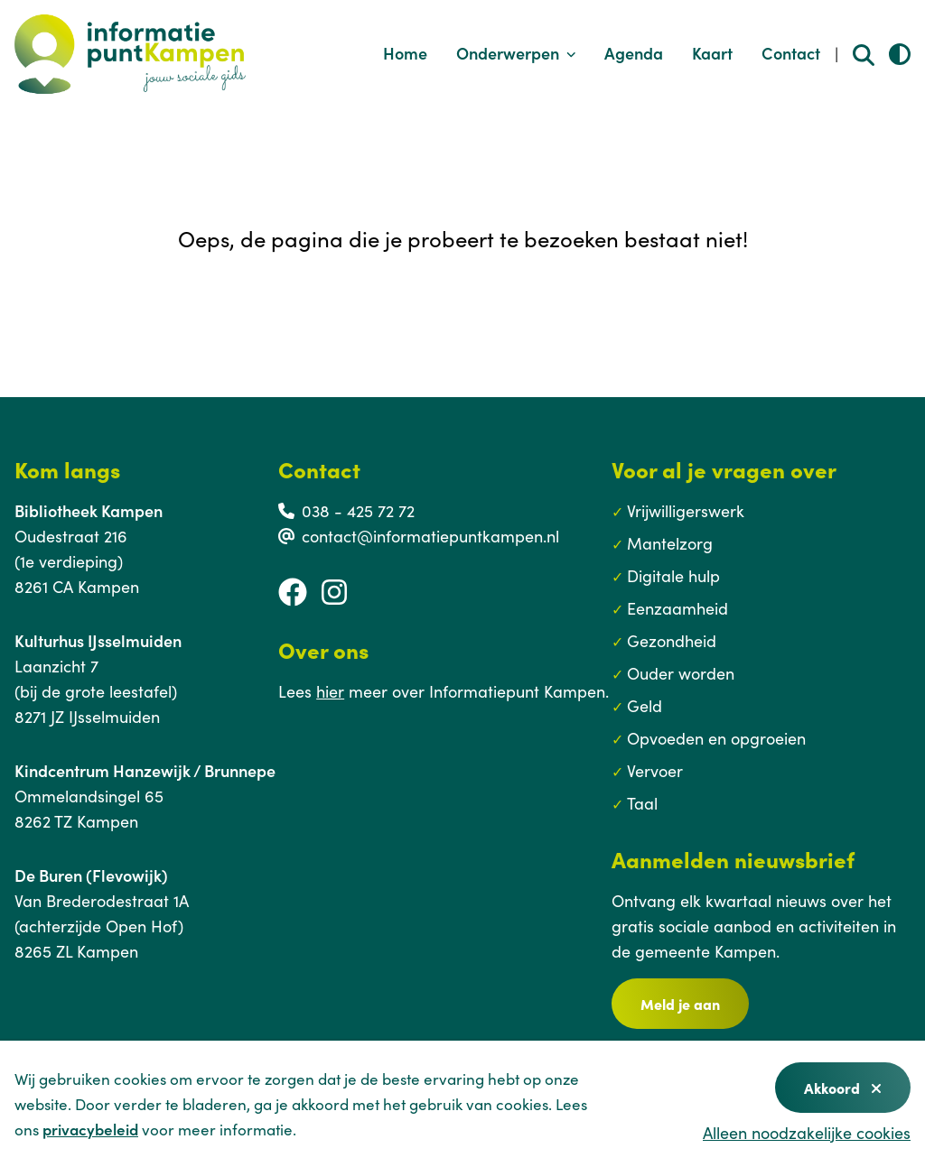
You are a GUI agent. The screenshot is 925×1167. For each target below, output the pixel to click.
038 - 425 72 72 (358, 510)
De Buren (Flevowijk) (91, 875)
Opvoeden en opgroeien (716, 738)
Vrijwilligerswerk (685, 510)
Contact (790, 53)
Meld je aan (680, 1004)
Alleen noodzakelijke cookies (807, 1132)
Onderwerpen (516, 53)
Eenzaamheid (677, 608)
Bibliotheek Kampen (88, 510)
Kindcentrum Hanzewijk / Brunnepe (145, 770)
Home (405, 53)
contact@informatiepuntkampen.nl (430, 535)
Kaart (712, 53)
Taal (642, 803)
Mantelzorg (670, 543)
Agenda (633, 53)
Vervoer (655, 770)
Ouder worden (680, 673)
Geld (644, 705)
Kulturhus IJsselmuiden (98, 640)
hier (330, 691)
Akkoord (843, 1088)
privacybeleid (90, 1129)
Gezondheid (671, 640)
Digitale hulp (673, 575)
